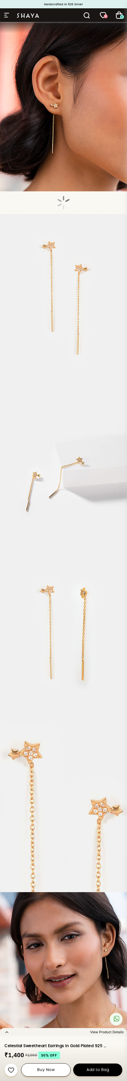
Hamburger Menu (6, 15)
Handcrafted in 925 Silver (63, 4)
